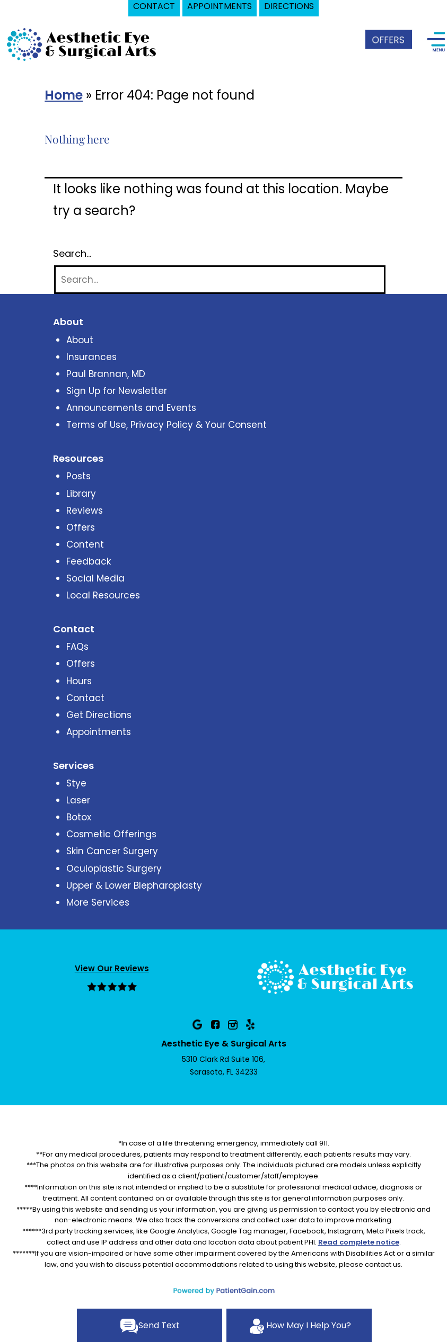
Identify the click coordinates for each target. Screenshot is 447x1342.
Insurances (91, 357)
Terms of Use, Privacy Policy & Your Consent (166, 424)
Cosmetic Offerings (111, 834)
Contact (85, 698)
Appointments (98, 732)
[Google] (197, 1024)
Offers (80, 527)
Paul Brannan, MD (105, 374)
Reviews (84, 510)
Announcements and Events (131, 407)
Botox (78, 817)
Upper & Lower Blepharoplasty (134, 885)
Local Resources (103, 595)
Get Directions (99, 715)
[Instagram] (233, 1024)
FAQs (77, 646)
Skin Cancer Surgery (112, 851)
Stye (76, 783)
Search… (72, 254)
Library (81, 493)
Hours (79, 681)
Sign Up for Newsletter (116, 390)
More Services (97, 902)
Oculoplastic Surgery (114, 868)
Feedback (88, 561)
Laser (78, 800)
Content (85, 544)
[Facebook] (215, 1024)
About (79, 340)
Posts (78, 476)
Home (64, 95)
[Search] (219, 279)
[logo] (82, 44)
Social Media (95, 578)
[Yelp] (250, 1024)
